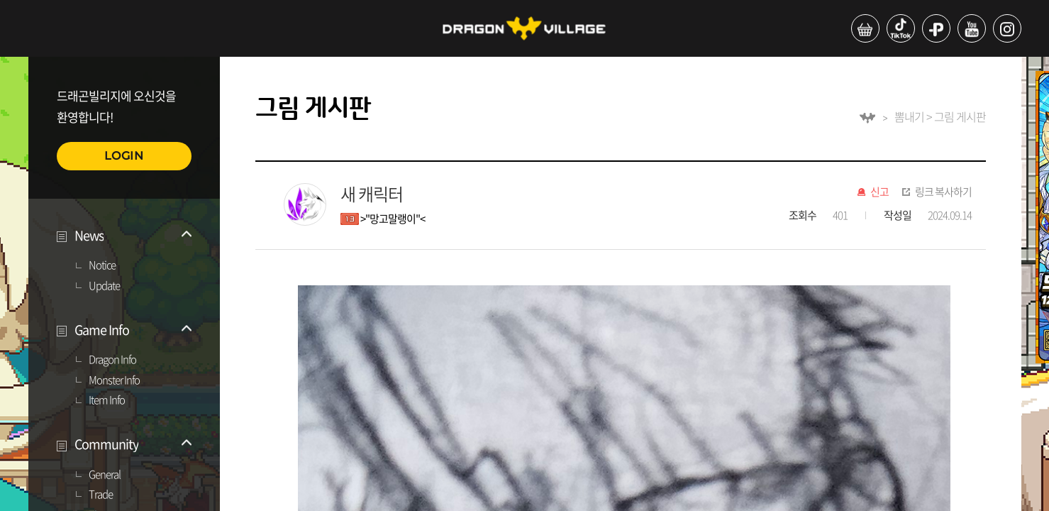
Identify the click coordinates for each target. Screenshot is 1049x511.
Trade (101, 495)
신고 (879, 192)
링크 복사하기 (943, 192)
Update (104, 286)
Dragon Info (112, 360)
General (105, 475)
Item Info (107, 400)
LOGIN (124, 156)
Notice (102, 265)
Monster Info (114, 380)
